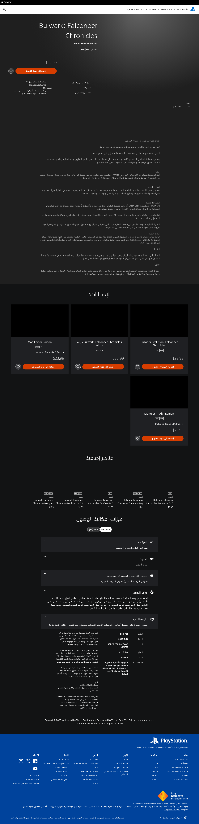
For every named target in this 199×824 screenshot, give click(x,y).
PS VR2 (155, 767)
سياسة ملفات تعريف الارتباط (42, 818)
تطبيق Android (32, 779)
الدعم (131, 9)
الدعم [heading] (95, 755)
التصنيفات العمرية (62, 767)
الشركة (185, 775)
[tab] (106, 529)
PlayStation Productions (177, 771)
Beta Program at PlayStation (26, 783)
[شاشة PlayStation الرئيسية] (192, 9)
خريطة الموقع (60, 818)
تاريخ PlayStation (181, 779)
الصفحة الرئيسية (182, 747)
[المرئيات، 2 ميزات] (99, 544)
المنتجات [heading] (154, 755)
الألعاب (185, 9)
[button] (37, 84)
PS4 (170, 9)
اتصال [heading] (36, 755)
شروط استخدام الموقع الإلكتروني (81, 818)
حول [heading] (186, 755)
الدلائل (95, 783)
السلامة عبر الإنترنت (120, 767)
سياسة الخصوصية (103, 818)
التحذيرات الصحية (62, 771)
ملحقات (153, 9)
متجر (137, 9)
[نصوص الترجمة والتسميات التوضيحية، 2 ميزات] (99, 578)
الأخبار (145, 9)
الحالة (96, 767)
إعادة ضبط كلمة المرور (89, 775)
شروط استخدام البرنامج (20, 818)
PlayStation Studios (179, 767)
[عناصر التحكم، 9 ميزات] (99, 600)
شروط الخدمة (63, 759)
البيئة (126, 759)
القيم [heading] (125, 755)
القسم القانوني (118, 818)
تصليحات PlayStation (89, 771)
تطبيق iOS (34, 775)
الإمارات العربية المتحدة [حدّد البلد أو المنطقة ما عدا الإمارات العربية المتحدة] (173, 817)
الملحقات (154, 775)
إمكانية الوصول (122, 763)
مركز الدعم (94, 759)
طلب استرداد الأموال (90, 779)
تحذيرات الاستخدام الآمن (89, 685)
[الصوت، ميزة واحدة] (99, 561)
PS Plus (163, 9)
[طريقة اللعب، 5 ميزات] (99, 621)
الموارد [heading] (65, 755)
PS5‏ (177, 9)
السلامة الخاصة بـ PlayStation (86, 763)
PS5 (156, 759)
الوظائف (184, 763)
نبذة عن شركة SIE (181, 759)
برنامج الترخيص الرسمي (60, 779)
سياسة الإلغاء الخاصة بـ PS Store (56, 763)
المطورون (65, 775)
